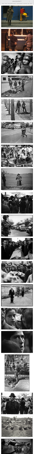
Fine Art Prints (25, 3)
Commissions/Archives (20, 3)
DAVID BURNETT (17, 1)
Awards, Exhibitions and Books (12, 3)
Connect (31, 3)
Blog (28, 3)
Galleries (3, 3)
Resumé (6, 3)
